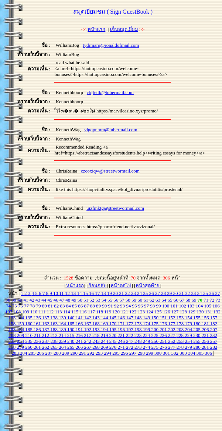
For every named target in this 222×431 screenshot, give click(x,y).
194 (105, 329)
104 (200, 306)
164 (63, 323)
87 (87, 306)
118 (100, 311)
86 (81, 306)
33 (194, 293)
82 (57, 306)
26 (152, 293)
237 (46, 341)
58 (129, 300)
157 (214, 317)
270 (113, 347)
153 (181, 317)
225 (155, 335)
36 (212, 293)
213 (54, 335)
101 (175, 306)
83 (63, 306)
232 (214, 335)
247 (130, 341)
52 (92, 300)
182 (214, 323)
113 (59, 311)
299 (150, 353)
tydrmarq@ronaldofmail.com (111, 45)
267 (88, 347)
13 (74, 293)
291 (83, 353)
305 (201, 353)
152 (172, 317)
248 (138, 341)
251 (164, 341)
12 (68, 293)
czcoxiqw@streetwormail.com (110, 171)
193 (96, 329)
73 (217, 300)
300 (158, 353)
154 (189, 317)
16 (92, 293)
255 (197, 341)
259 (21, 347)
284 (24, 353)
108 (18, 311)
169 (105, 323)
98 (153, 306)
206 (206, 329)
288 (58, 353)
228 (181, 335)
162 (46, 323)
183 (12, 329)
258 (12, 347)
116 (83, 311)
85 (75, 306)
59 (134, 300)
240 (71, 341)
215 (71, 335)
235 (29, 341)
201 (164, 329)
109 (26, 311)
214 (63, 335)
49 (74, 300)
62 (153, 300)
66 (177, 300)
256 (206, 341)
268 (96, 347)
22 (128, 293)
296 (125, 353)
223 (138, 335)
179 (189, 323)
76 (21, 306)
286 (41, 353)
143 (96, 317)
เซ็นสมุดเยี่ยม (124, 29)
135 (29, 317)
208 (12, 335)
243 (96, 341)
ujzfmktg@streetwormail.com (115, 208)
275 (155, 347)
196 (122, 329)
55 (110, 300)
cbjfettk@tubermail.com (110, 92)
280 (197, 347)
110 (34, 311)
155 (197, 317)
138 (55, 317)
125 (158, 311)
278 (181, 347)
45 (50, 300)
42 (32, 300)
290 (74, 353)
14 (80, 293)
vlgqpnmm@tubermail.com (110, 129)
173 (138, 323)
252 (172, 341)
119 (108, 311)
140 (71, 317)
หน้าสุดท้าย (148, 285)
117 (92, 311)
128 (184, 311)
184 (21, 329)
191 (80, 329)
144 (105, 317)
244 (105, 341)
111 (42, 311)
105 (208, 306)
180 (197, 323)
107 (9, 311)
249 (147, 341)
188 (55, 329)
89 (99, 306)
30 (176, 293)
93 (123, 306)
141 (80, 317)
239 (63, 341)
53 (98, 300)
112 (51, 311)
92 (117, 306)
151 (164, 317)
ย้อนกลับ (97, 285)
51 (86, 300)
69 (194, 300)
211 (38, 335)
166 (80, 323)
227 (172, 335)
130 (201, 311)
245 (113, 341)
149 (147, 317)
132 (217, 311)
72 (212, 300)
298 (141, 353)
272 (130, 347)
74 (9, 306)
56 (116, 300)
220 (113, 335)
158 (12, 323)
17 (98, 293)
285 (32, 353)
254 (189, 341)
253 (181, 341)
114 (67, 311)
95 (135, 306)
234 (21, 341)
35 (206, 293)
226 (164, 335)
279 (189, 347)
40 (20, 300)
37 (217, 293)
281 (206, 347)
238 (55, 341)
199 (147, 329)
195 (113, 329)
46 (56, 300)
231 (206, 335)
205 (197, 329)
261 (38, 347)
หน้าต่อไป (120, 285)
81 (51, 306)
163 (55, 323)
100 (166, 306)
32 (188, 293)
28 (164, 293)
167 (88, 323)
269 (105, 347)
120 (117, 311)
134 (21, 317)
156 (206, 317)
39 (14, 300)
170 (113, 323)
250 (155, 341)
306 (209, 353)
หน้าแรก (96, 29)
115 (75, 311)
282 (214, 347)
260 (29, 347)
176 (164, 323)
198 (138, 329)
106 (216, 306)
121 (125, 311)
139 (63, 317)
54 (104, 300)
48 (68, 300)
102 (183, 306)
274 (147, 347)
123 (142, 311)
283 (15, 353)
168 (96, 323)
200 (155, 329)
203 (181, 329)
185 (29, 329)
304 (192, 353)
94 (129, 306)
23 (134, 293)
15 (86, 293)
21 (122, 293)
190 (71, 329)
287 (49, 353)
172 (130, 323)
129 (192, 311)
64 (164, 300)
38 (8, 300)
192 (88, 329)
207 (214, 329)
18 (104, 293)
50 (80, 300)
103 (191, 306)
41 (26, 300)
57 (122, 300)
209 (21, 335)
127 (175, 311)
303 (184, 353)
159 (21, 323)
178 (181, 323)
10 (56, 293)
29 (170, 293)
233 (12, 341)
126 (167, 311)
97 (147, 306)
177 (172, 323)
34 (200, 293)
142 (88, 317)
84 (69, 306)
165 (71, 323)
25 (146, 293)
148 (138, 317)
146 (122, 317)
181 (206, 323)
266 (80, 347)
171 (122, 323)
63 (158, 300)
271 (122, 347)
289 (66, 353)
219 (105, 335)
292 (91, 353)
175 (155, 323)
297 (133, 353)
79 (39, 306)
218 (96, 335)
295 (116, 353)
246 (122, 341)
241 (80, 341)
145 (113, 317)
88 (93, 306)
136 (38, 317)
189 (63, 329)
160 (29, 323)
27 (158, 293)
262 (46, 347)
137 (46, 317)
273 (138, 347)
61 (146, 300)
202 (172, 329)
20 (116, 293)
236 (38, 341)
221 (121, 335)
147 (130, 317)
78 (33, 306)
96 (141, 306)
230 (197, 335)
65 (170, 300)
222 (130, 335)
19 (110, 293)
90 (105, 306)
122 (133, 311)
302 (175, 353)
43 (38, 300)
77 (27, 306)
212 (46, 335)
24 (140, 293)
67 (182, 300)
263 (55, 347)
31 (182, 293)
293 (100, 353)
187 (46, 329)
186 (38, 329)
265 (71, 347)
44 (44, 300)
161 (38, 323)
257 (214, 341)
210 (29, 335)
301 (167, 353)
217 (88, 335)
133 (12, 317)
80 (45, 306)
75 (15, 306)
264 (63, 347)
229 (189, 335)
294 (108, 353)
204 (189, 329)
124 (150, 311)
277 (172, 347)
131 (209, 311)
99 (159, 306)
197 (130, 329)
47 (62, 300)
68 (188, 300)
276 (164, 347)
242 (88, 341)
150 (155, 317)
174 (147, 323)
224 (147, 335)
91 (111, 306)
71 (206, 300)
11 (62, 293)
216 (80, 335)
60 (140, 300)
